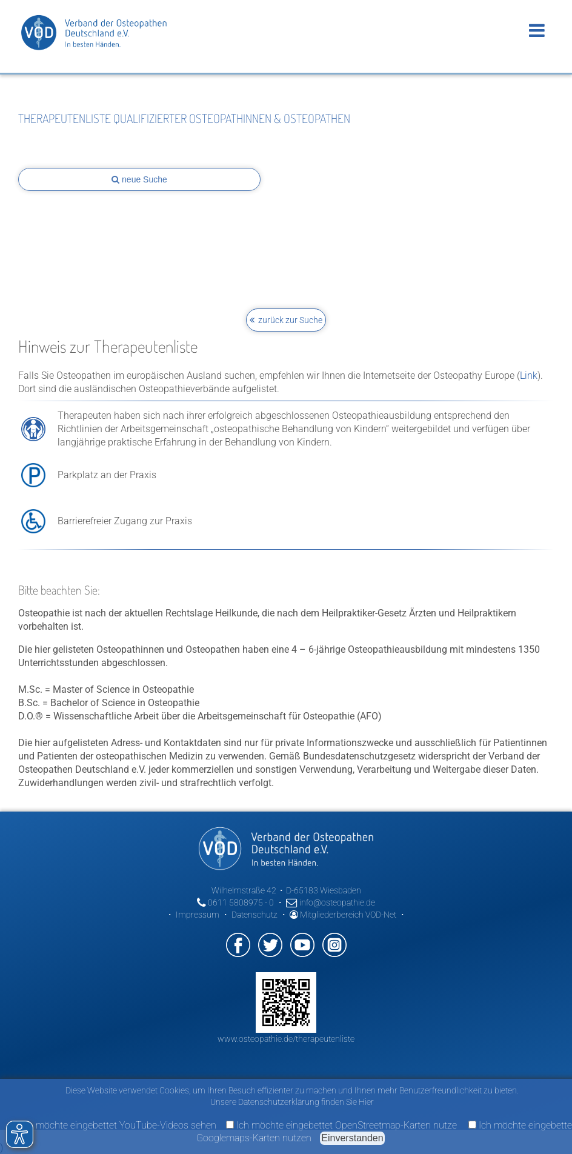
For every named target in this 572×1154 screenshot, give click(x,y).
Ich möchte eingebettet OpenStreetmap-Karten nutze (341, 1125)
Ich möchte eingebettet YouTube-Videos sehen (113, 1125)
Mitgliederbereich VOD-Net (343, 914)
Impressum (197, 914)
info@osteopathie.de (330, 902)
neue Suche (139, 179)
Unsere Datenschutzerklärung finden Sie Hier (292, 1102)
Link (528, 375)
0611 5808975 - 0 (235, 902)
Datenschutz (254, 914)
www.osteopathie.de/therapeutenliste (286, 1039)
